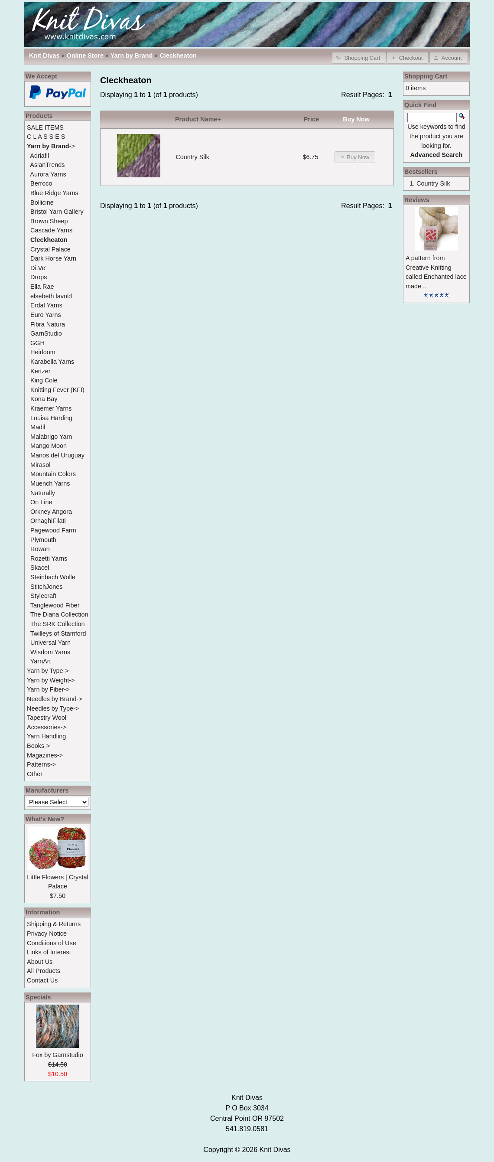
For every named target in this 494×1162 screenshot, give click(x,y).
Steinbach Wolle (52, 577)
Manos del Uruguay (57, 455)
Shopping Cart (425, 76)
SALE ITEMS (45, 127)
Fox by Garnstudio (57, 1054)
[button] (359, 58)
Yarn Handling (46, 736)
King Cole (43, 380)
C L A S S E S (46, 136)
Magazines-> (45, 755)
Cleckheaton (178, 55)
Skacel (39, 567)
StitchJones (46, 586)
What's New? (45, 819)
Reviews (416, 199)
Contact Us (42, 980)
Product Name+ (198, 119)
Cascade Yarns (51, 230)
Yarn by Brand (131, 55)
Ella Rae (42, 286)
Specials (38, 997)
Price (311, 119)
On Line (41, 502)
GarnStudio (46, 333)
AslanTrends (47, 164)
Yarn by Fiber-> (48, 689)
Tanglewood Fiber (55, 605)
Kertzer (40, 371)
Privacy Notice (47, 933)
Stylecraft (43, 595)
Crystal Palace (50, 249)
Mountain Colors (53, 473)
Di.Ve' (38, 267)
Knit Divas (275, 1149)
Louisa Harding (51, 418)
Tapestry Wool (46, 717)
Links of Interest (49, 952)
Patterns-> (41, 764)
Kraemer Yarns (51, 408)
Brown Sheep (49, 221)
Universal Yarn (50, 642)
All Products (43, 970)
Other (34, 773)
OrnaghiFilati (48, 520)
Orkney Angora (51, 511)
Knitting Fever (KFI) (57, 389)
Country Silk (192, 156)
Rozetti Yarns (48, 558)
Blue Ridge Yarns (54, 192)
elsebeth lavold (51, 296)
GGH (37, 342)
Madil (37, 427)
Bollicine (42, 202)
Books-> (38, 745)
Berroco (41, 183)
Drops (38, 277)
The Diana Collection (59, 614)
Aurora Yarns (48, 174)
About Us (39, 961)
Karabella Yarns (52, 361)
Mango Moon (48, 445)
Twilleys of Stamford (58, 633)
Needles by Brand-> (54, 698)
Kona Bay (43, 398)
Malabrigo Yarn (51, 436)
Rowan (40, 548)
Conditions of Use (51, 943)
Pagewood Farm (53, 530)
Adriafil (39, 155)
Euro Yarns (45, 314)
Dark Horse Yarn (53, 258)
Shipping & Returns (54, 923)
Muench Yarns (50, 483)
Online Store (85, 55)
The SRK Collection (57, 623)
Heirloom (42, 352)
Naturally (42, 493)
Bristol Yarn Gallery (57, 211)
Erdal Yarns (46, 305)
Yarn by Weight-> (51, 680)
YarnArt (40, 661)
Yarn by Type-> (48, 670)
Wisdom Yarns (50, 652)
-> (51, 146)
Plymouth (43, 539)
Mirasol (40, 464)
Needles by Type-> (53, 708)
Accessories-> (46, 727)
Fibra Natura (47, 324)
